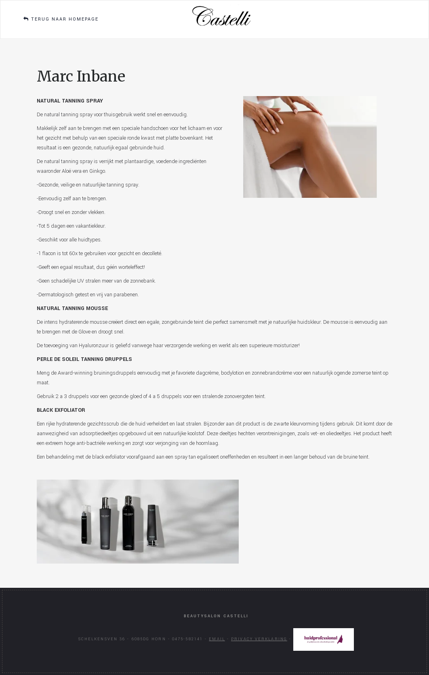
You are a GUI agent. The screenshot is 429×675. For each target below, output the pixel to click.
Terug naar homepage (61, 19)
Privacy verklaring (259, 639)
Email (217, 639)
